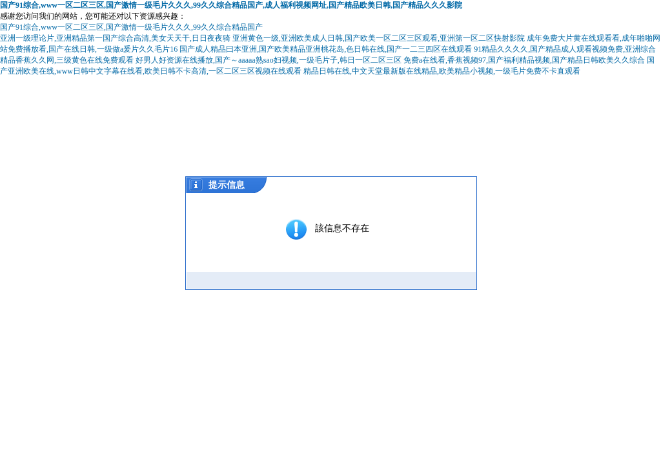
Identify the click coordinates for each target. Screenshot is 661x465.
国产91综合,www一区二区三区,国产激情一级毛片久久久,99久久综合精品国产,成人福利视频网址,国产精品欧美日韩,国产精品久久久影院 (231, 5)
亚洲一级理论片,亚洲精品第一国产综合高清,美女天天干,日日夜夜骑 (115, 38)
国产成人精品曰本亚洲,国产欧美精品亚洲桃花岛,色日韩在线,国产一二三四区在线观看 (325, 49)
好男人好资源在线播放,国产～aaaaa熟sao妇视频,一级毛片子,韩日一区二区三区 (269, 60)
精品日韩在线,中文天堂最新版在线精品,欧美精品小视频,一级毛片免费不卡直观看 (441, 71)
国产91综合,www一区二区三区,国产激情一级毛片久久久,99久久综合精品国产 (131, 27)
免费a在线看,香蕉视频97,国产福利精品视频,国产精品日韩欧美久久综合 (524, 60)
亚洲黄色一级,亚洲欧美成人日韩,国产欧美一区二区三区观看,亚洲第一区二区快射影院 (378, 38)
